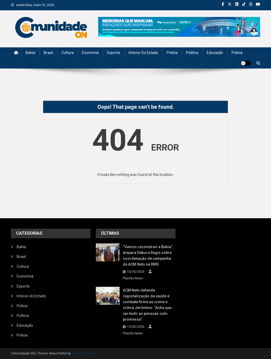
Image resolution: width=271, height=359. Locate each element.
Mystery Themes (83, 353)
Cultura (67, 53)
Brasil (48, 53)
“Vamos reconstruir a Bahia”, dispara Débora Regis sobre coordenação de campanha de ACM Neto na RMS (148, 255)
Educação (215, 53)
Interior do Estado (143, 53)
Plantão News (133, 278)
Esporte (113, 53)
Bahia (30, 53)
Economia (90, 53)
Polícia (172, 53)
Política (192, 53)
